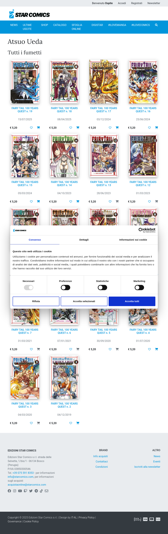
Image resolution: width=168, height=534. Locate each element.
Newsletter (153, 3)
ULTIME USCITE (27, 27)
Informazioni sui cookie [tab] (133, 239)
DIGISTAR (97, 25)
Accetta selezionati (84, 301)
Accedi (122, 3)
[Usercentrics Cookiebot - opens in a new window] (141, 230)
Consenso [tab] (35, 239)
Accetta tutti (132, 301)
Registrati (136, 3)
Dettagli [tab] (84, 239)
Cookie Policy (31, 521)
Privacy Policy (86, 517)
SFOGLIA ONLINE (77, 27)
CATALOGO (59, 25)
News (157, 456)
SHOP (44, 25)
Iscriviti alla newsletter (147, 466)
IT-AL (74, 517)
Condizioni (101, 466)
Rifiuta (36, 301)
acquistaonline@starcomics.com (27, 484)
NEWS (14, 25)
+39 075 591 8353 (23, 472)
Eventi (156, 461)
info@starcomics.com (20, 476)
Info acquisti (100, 456)
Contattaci (102, 461)
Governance (14, 521)
